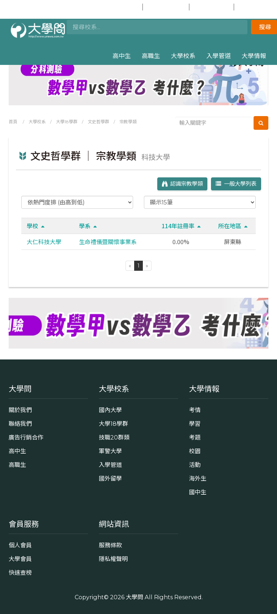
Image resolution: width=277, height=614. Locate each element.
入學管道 (218, 55)
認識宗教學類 (182, 183)
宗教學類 (128, 121)
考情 (195, 410)
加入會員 (165, 7)
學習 (195, 423)
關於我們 (20, 410)
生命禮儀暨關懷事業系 (108, 241)
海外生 (197, 478)
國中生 (253, 7)
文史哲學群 (98, 121)
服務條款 (110, 545)
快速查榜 (211, 7)
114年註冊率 (181, 225)
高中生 (122, 55)
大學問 (134, 597)
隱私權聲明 (113, 558)
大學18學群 (67, 121)
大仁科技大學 (44, 241)
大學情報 (254, 55)
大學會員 (20, 558)
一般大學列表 (236, 183)
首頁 (13, 121)
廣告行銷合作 (26, 437)
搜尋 (265, 27)
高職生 (151, 55)
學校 (35, 225)
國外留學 (110, 478)
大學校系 (183, 55)
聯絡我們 (20, 423)
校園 (195, 451)
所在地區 (232, 225)
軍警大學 (110, 451)
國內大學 (110, 410)
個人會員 (20, 545)
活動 (195, 464)
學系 (88, 225)
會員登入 (119, 7)
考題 (195, 437)
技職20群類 (114, 437)
